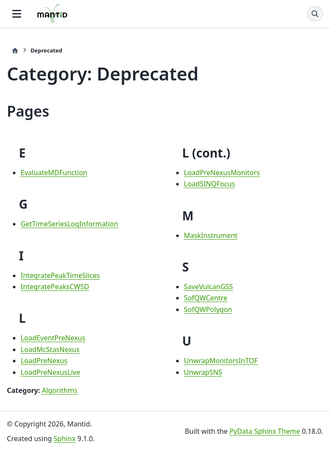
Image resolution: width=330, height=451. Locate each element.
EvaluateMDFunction (54, 172)
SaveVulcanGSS (208, 286)
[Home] (15, 50)
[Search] (315, 13)
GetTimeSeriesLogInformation (69, 224)
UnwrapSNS (203, 372)
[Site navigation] (17, 13)
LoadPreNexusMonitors (222, 172)
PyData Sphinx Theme (264, 431)
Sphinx (65, 438)
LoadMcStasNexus (50, 349)
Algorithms (59, 390)
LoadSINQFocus (209, 183)
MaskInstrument (211, 235)
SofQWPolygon (208, 309)
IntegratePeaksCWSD (55, 286)
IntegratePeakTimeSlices (60, 275)
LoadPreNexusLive (50, 372)
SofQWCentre (205, 298)
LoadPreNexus (44, 360)
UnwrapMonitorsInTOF (221, 360)
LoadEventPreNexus (53, 338)
